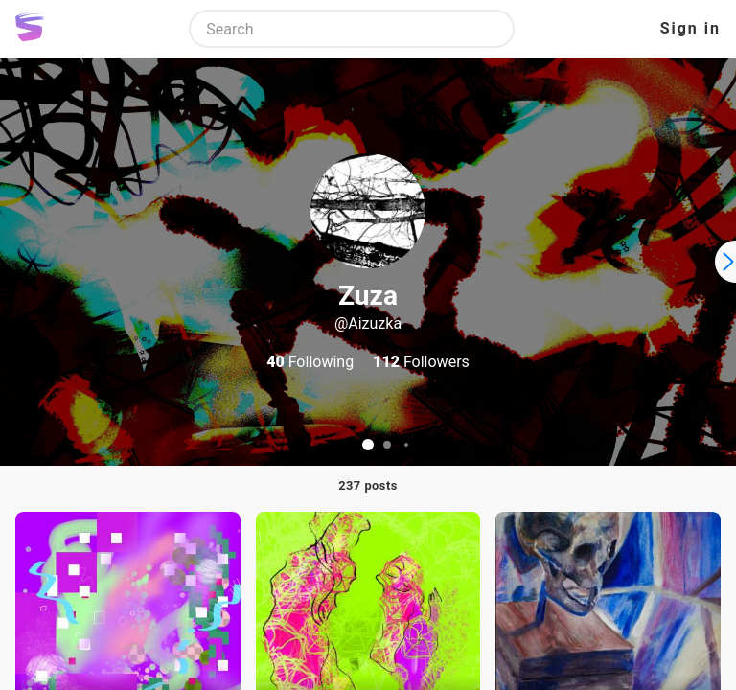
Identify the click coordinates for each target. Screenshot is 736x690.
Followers (421, 362)
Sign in (690, 28)
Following (310, 362)
